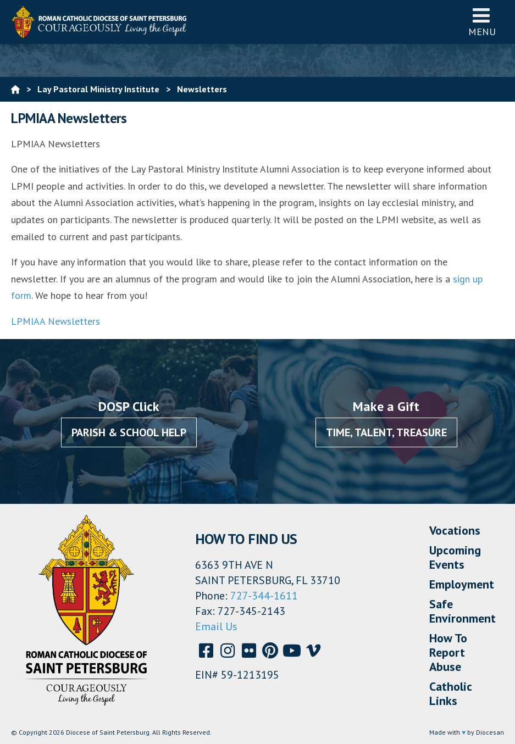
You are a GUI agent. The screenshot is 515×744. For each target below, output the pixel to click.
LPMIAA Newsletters (55, 321)
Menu (482, 21)
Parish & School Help (128, 432)
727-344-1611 (264, 595)
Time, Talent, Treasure (386, 432)
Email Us (216, 626)
